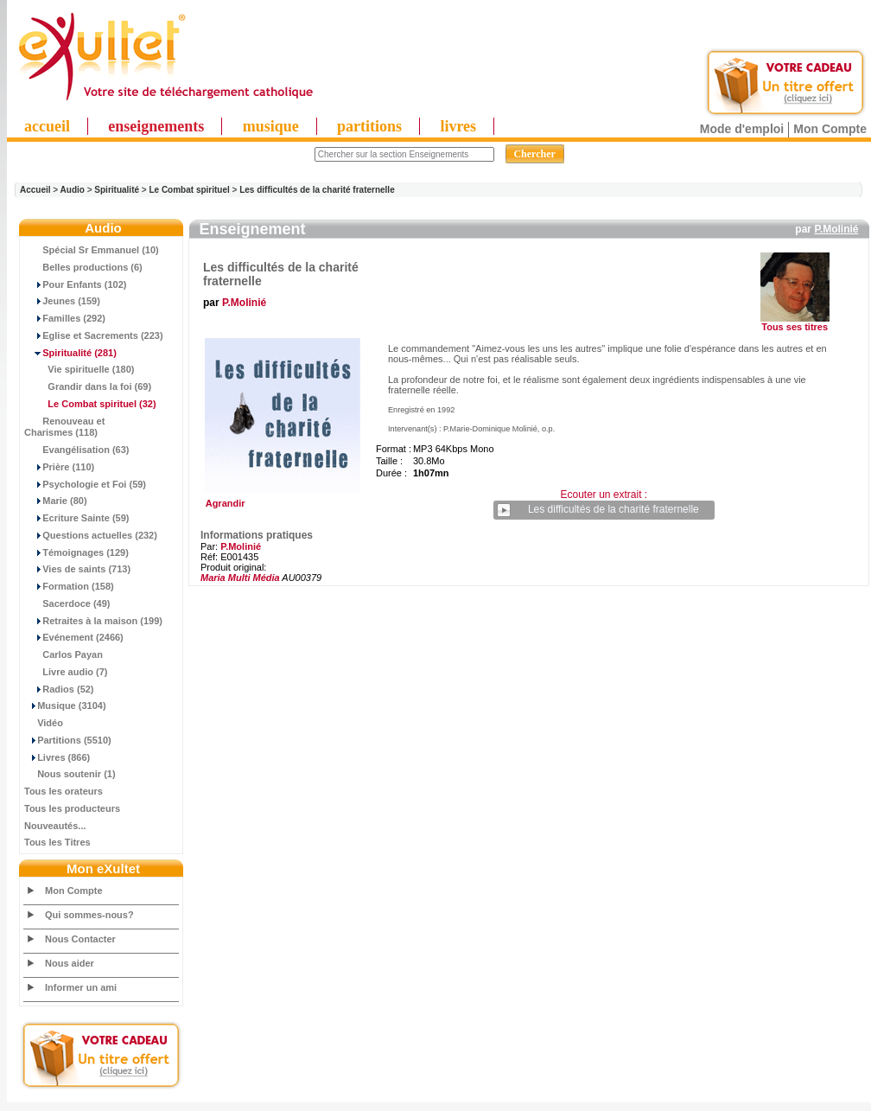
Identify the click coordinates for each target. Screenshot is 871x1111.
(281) (70, 353)
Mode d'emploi (742, 129)
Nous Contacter (80, 939)
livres (458, 126)
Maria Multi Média (240, 577)
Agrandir (280, 498)
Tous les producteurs (72, 808)
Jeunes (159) (62, 301)
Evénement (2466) (74, 637)
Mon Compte (830, 129)
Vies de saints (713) (77, 569)
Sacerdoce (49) (67, 603)
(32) (90, 404)
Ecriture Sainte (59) (77, 518)
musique (271, 126)
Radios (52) (59, 689)
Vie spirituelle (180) (79, 369)
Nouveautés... (55, 825)
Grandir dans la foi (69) (87, 386)
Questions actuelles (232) (90, 535)
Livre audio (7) (65, 672)
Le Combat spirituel (189, 190)
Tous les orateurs (63, 791)
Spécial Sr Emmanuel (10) (91, 250)
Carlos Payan (63, 654)
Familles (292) (64, 318)
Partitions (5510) (67, 740)
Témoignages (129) (76, 552)
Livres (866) (57, 757)
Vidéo (43, 723)
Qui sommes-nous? (89, 915)
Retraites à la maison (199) (93, 621)
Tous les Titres (57, 842)
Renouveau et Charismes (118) (64, 427)
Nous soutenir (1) (70, 774)
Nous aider (69, 963)
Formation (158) (69, 586)
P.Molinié (836, 229)
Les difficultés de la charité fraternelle (317, 190)
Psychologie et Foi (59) (85, 484)
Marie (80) (55, 500)
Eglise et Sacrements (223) (93, 335)
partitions (369, 126)
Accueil (35, 190)
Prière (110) (59, 467)
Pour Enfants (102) (75, 284)
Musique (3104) (65, 705)
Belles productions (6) (83, 267)
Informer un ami (81, 987)
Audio (72, 190)
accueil (47, 126)
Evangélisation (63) (77, 449)
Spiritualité (116, 190)
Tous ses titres (794, 327)
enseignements (156, 126)
